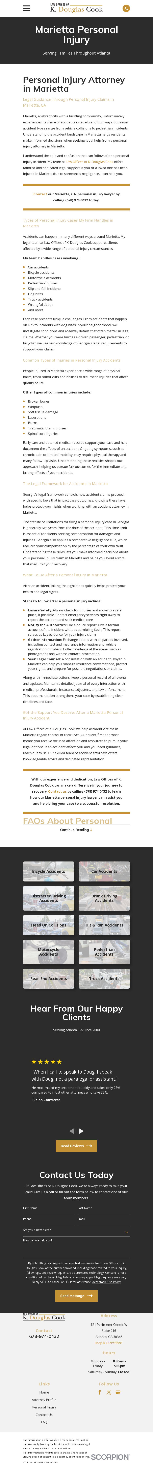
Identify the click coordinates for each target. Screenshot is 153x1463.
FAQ (44, 1422)
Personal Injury (44, 1407)
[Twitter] (108, 1392)
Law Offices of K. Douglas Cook (90, 161)
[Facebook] (99, 1392)
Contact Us (44, 1415)
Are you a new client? (37, 1230)
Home (44, 1392)
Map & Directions (108, 1343)
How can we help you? (37, 1241)
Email (81, 1219)
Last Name (85, 1209)
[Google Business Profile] (118, 1392)
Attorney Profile (44, 1400)
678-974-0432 (44, 1337)
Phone (27, 1219)
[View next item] (81, 1132)
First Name (30, 1209)
